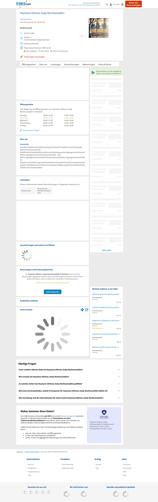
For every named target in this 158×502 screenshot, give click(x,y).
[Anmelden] (115, 4)
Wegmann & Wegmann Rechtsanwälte (106, 320)
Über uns (43, 64)
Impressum (127, 464)
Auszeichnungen (71, 64)
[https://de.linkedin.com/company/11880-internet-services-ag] (49, 492)
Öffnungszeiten (29, 64)
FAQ (97, 468)
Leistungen (56, 64)
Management (32, 468)
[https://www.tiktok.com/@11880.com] (31, 492)
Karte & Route (104, 64)
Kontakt (98, 464)
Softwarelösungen (68, 468)
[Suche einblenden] (108, 4)
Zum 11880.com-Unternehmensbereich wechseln (84, 5)
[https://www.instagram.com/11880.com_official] (37, 492)
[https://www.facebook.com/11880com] (25, 492)
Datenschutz (127, 468)
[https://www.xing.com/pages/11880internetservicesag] (43, 492)
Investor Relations (34, 472)
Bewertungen (89, 64)
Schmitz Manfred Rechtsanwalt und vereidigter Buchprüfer (106, 307)
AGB (124, 472)
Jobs (29, 475)
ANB (124, 475)
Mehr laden (106, 250)
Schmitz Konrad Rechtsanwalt (104, 334)
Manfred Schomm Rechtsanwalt (105, 294)
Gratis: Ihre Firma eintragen (133, 4)
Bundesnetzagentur (68, 416)
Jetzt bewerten (52, 292)
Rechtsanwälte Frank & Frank (104, 347)
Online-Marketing (67, 464)
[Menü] (123, 4)
